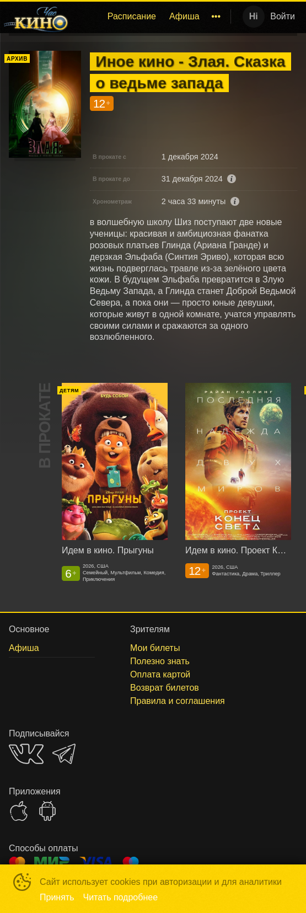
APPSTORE (19, 811)
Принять (57, 897)
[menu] (151, 16)
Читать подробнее (120, 897)
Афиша (184, 16)
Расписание (132, 16)
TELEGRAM (64, 754)
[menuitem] (132, 16)
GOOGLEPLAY (47, 811)
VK (26, 754)
